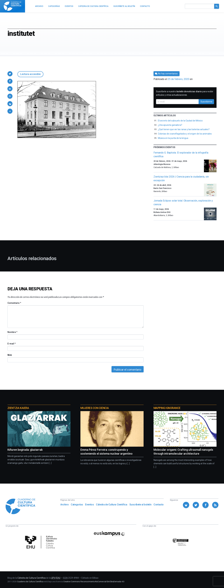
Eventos (89, 504)
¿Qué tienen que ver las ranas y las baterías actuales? (184, 129)
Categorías (77, 504)
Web (9, 355)
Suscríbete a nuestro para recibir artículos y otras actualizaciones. (184, 93)
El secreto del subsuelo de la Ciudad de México (180, 120)
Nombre (12, 332)
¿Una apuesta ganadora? (170, 125)
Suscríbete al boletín (140, 504)
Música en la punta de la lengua (173, 138)
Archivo (64, 504)
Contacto (159, 504)
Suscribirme (206, 101)
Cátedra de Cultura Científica (111, 504)
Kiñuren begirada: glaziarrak (25, 449)
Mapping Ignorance (167, 408)
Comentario (14, 303)
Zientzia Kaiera (18, 408)
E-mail (11, 343)
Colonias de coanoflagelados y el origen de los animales (185, 133)
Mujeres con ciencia (94, 408)
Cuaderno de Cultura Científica (30, 582)
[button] (9, 73)
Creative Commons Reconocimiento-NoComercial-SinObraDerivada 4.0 (93, 582)
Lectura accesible (30, 74)
